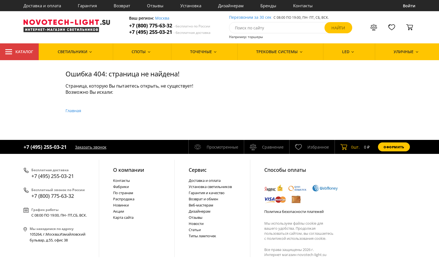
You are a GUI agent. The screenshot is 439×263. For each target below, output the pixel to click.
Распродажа (123, 198)
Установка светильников (210, 186)
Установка (190, 5)
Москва (162, 18)
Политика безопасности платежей (294, 211)
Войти (409, 5)
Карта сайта (123, 217)
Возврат (122, 5)
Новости (196, 223)
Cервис (198, 169)
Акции (118, 211)
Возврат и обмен (203, 198)
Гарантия (87, 5)
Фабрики (121, 186)
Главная (73, 110)
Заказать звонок (90, 147)
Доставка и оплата (42, 5)
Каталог (19, 51)
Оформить (394, 147)
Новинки (121, 205)
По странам (123, 192)
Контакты (303, 5)
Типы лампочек (202, 235)
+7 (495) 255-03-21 (170, 32)
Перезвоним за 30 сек (250, 17)
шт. (350, 147)
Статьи (195, 229)
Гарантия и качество (207, 192)
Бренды (268, 5)
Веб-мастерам (201, 205)
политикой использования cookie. (296, 238)
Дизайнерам (231, 5)
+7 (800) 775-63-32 (169, 25)
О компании (128, 169)
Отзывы (155, 5)
